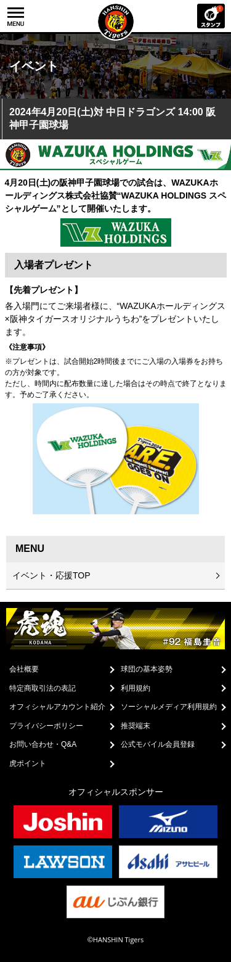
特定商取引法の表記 (42, 688)
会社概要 (24, 669)
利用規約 (135, 688)
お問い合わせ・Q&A (42, 744)
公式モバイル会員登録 (158, 744)
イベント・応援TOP (51, 575)
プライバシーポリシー (46, 726)
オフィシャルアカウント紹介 (57, 706)
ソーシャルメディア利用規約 (169, 706)
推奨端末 (135, 726)
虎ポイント (27, 763)
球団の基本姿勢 (146, 669)
